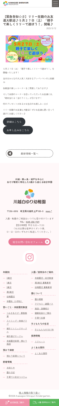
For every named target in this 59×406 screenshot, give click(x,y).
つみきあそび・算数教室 (17, 315)
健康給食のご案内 (43, 313)
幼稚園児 (11, 296)
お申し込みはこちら (18, 130)
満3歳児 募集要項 (43, 282)
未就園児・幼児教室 (44, 277)
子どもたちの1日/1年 (44, 329)
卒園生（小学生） (15, 301)
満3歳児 (10, 291)
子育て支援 (40, 317)
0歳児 (9, 277)
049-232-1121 (32, 221)
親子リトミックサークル (17, 330)
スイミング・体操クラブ (17, 322)
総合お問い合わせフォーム (28, 242)
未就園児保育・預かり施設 (17, 342)
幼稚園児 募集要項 (43, 287)
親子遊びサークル (15, 336)
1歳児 (9, 282)
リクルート (40, 341)
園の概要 (39, 299)
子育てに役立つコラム (17, 376)
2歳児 (9, 287)
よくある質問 (41, 353)
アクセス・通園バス (44, 303)
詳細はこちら (14, 122)
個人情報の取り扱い (29, 392)
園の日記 (11, 372)
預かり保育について (16, 355)
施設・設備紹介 (42, 308)
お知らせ (11, 367)
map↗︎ (49, 211)
